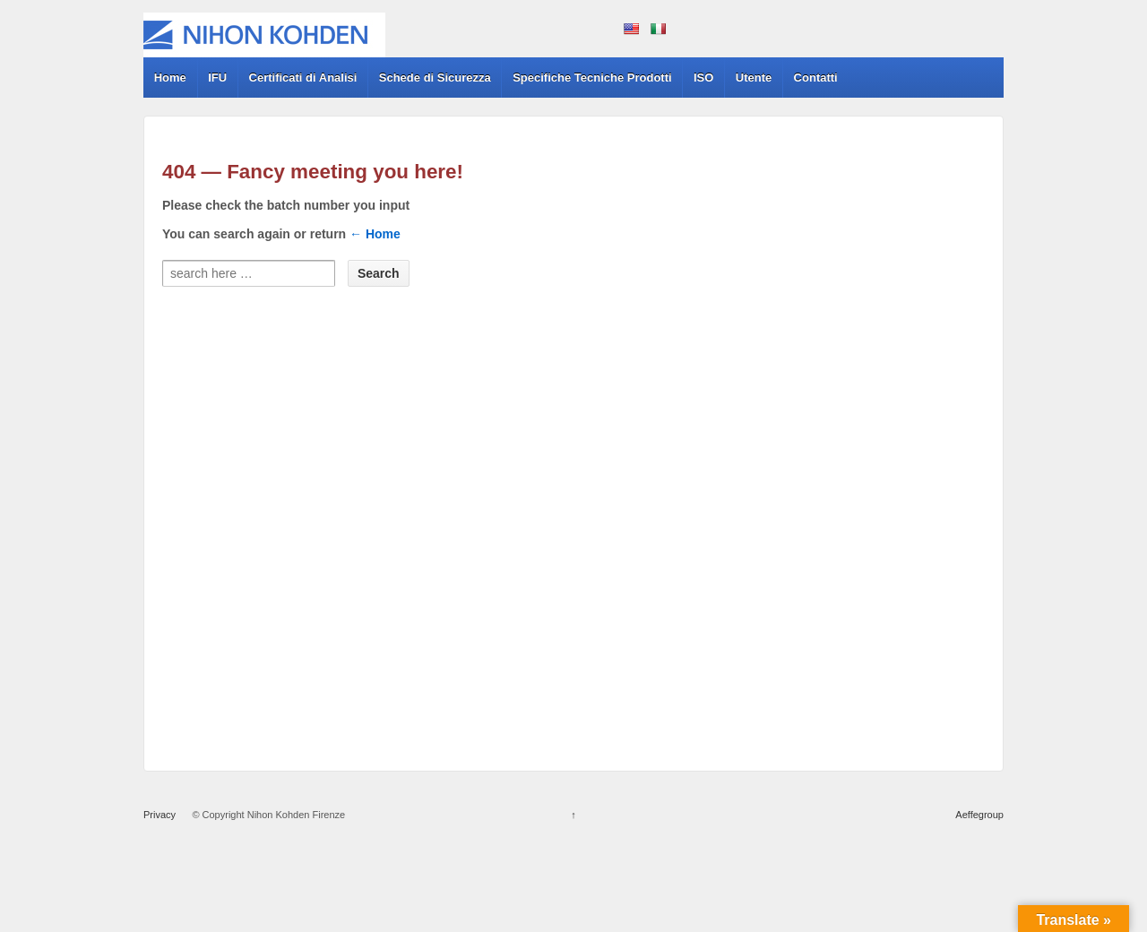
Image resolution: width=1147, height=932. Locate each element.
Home (170, 77)
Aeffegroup (979, 814)
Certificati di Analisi (303, 77)
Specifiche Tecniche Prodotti (592, 77)
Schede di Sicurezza (435, 77)
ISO (703, 77)
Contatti (816, 77)
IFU (217, 77)
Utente (754, 77)
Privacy (159, 814)
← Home (375, 234)
